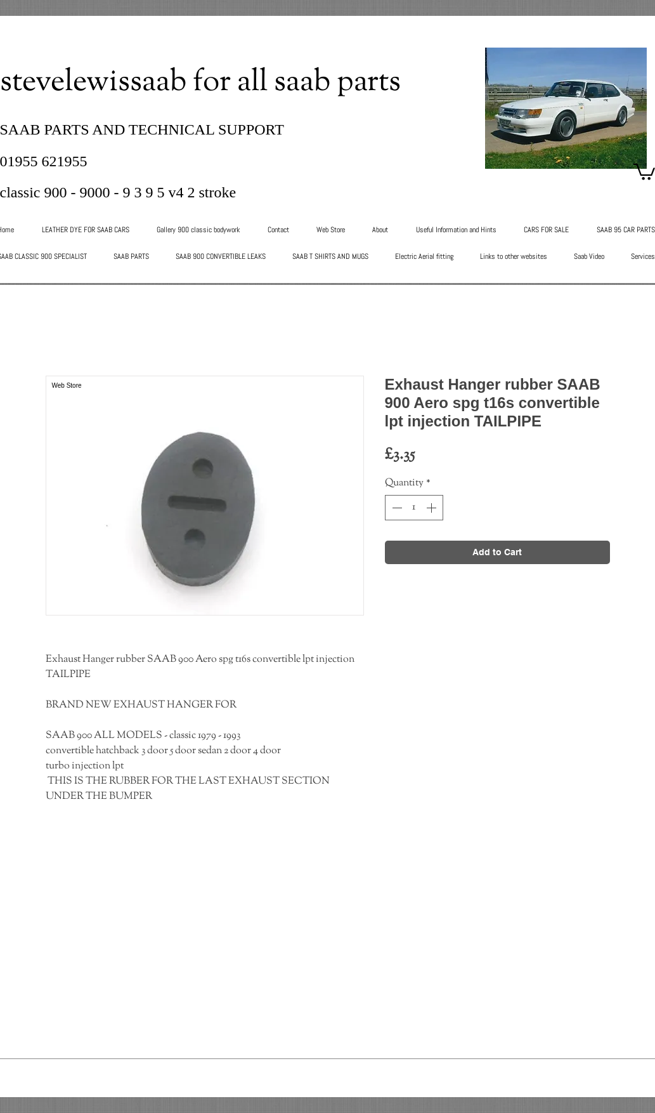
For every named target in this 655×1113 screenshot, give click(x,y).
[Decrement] (396, 508)
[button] (644, 171)
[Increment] (432, 508)
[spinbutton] (414, 508)
